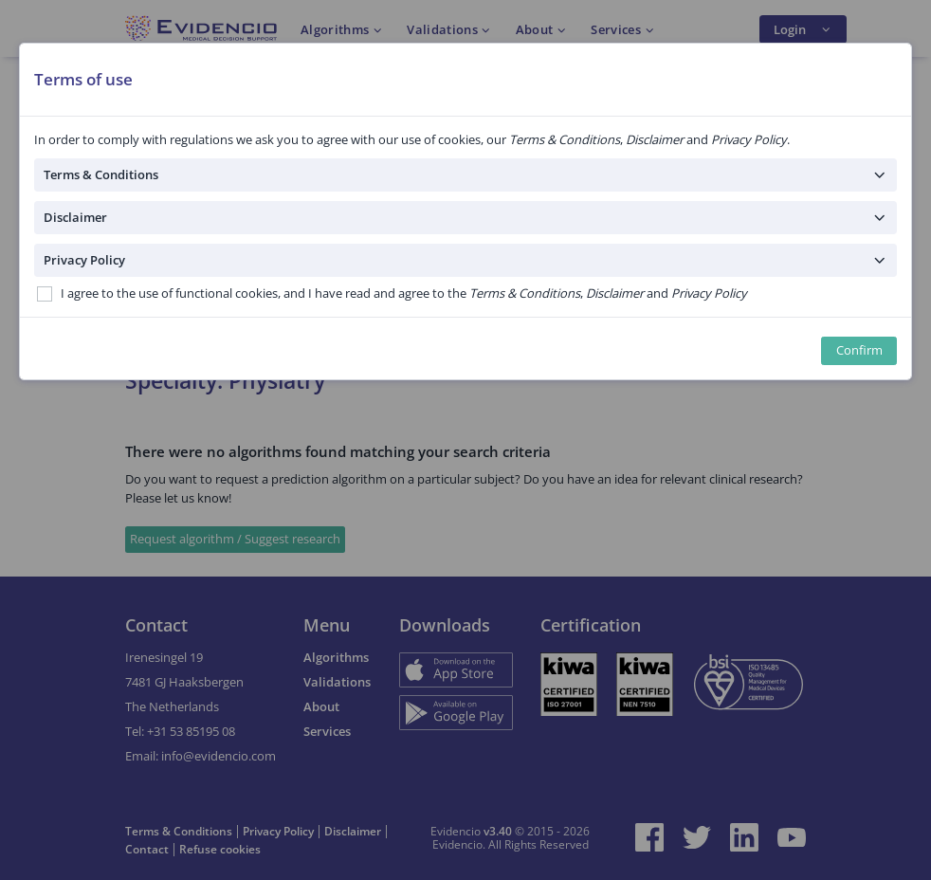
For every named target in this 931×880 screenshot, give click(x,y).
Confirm (859, 350)
